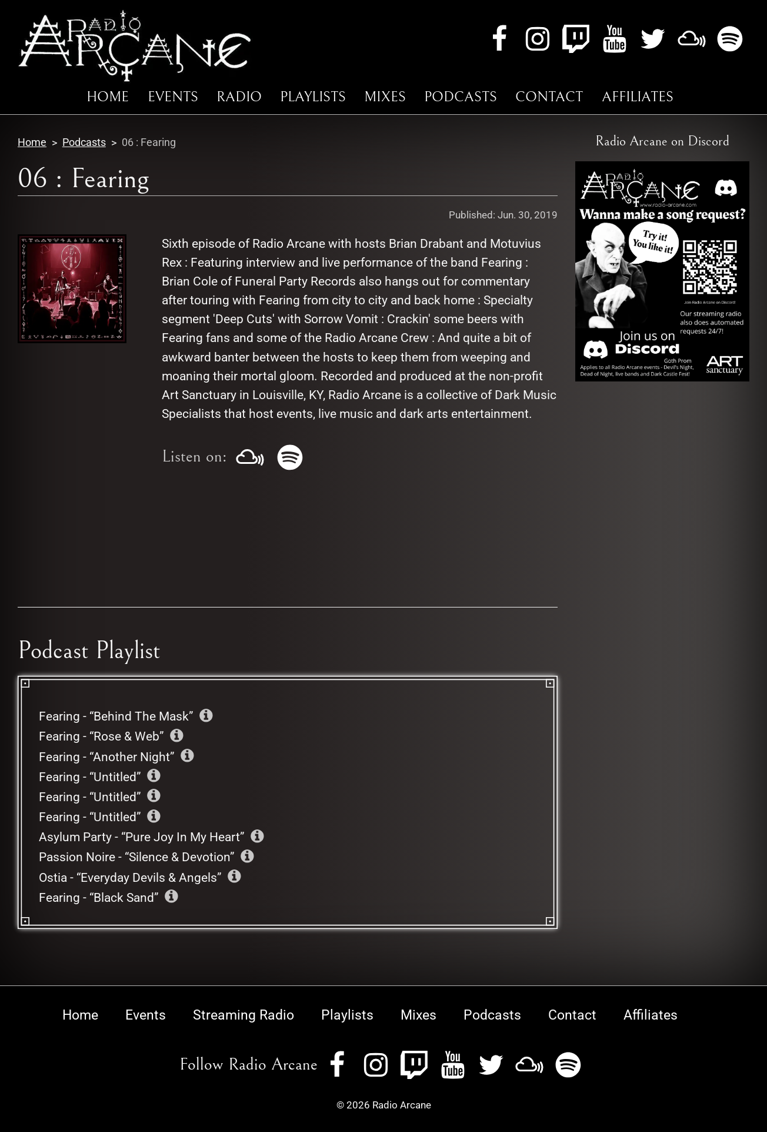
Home (107, 97)
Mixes (385, 97)
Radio (239, 97)
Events (173, 97)
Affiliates (637, 97)
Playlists (313, 97)
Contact (549, 97)
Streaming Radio (243, 1015)
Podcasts (460, 97)
